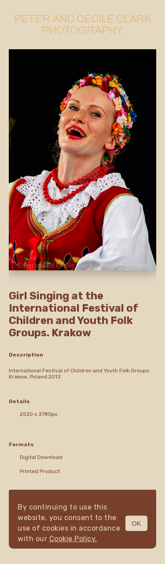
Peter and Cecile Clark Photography (82, 24)
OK (136, 523)
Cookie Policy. (73, 539)
